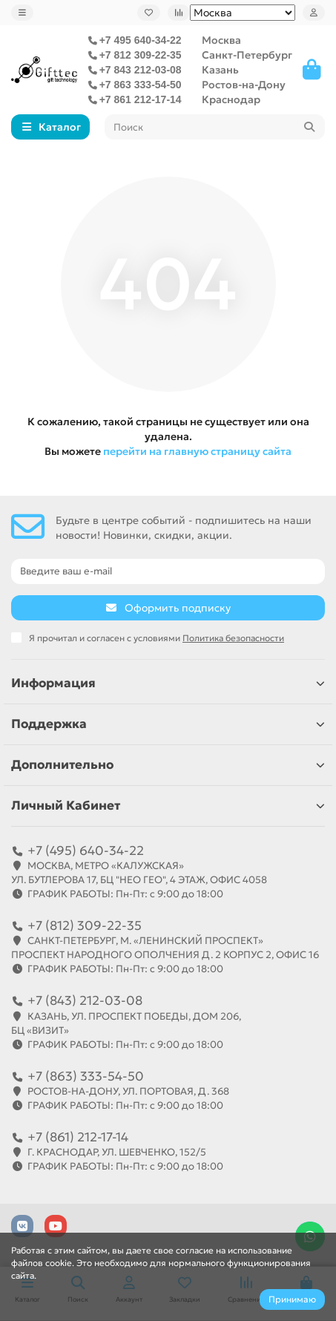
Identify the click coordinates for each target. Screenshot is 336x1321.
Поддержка (168, 724)
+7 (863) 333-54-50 (85, 1076)
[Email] (168, 571)
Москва (221, 40)
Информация (168, 683)
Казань (220, 69)
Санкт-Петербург (247, 55)
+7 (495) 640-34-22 (85, 850)
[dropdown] (22, 12)
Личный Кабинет (168, 805)
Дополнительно (168, 765)
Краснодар (231, 99)
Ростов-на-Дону (244, 84)
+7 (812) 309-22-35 (84, 925)
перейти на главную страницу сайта (197, 451)
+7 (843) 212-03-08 (84, 1000)
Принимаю (292, 1299)
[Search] (215, 127)
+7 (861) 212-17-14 (77, 1137)
